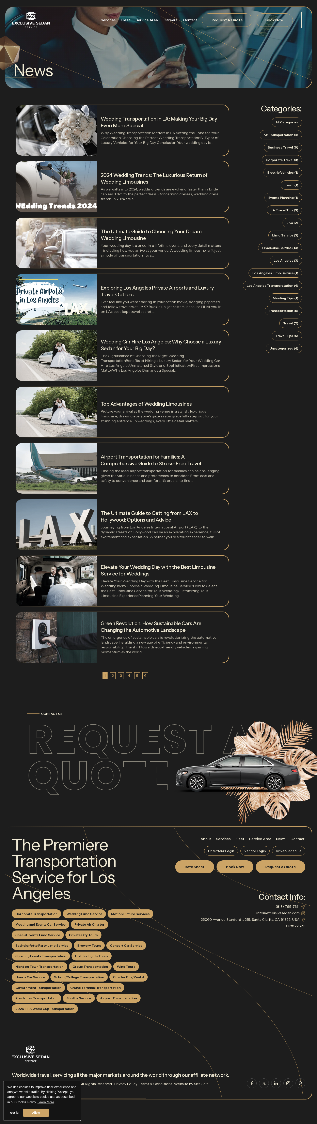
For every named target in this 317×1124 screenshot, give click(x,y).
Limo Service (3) (285, 235)
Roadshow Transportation (36, 998)
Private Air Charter (90, 924)
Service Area (147, 20)
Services (108, 20)
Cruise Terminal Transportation (95, 988)
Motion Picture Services (130, 914)
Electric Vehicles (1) (282, 172)
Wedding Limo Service (84, 914)
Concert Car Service (126, 945)
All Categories (286, 122)
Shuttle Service (78, 998)
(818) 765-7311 (288, 906)
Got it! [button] (14, 1112)
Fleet (125, 20)
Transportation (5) (283, 311)
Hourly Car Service (30, 977)
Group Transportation (90, 967)
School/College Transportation (79, 977)
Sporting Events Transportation (40, 956)
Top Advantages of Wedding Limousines (146, 404)
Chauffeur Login (221, 851)
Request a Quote (140, 757)
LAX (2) (292, 223)
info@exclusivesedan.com (278, 913)
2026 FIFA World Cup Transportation (44, 1009)
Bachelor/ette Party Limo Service (41, 945)
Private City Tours (83, 935)
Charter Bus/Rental (128, 977)
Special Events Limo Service (37, 935)
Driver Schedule (288, 851)
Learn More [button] (45, 1102)
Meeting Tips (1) (285, 298)
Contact (190, 20)
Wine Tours (126, 967)
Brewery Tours (89, 945)
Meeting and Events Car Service (40, 924)
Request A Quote (227, 20)
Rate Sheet (195, 867)
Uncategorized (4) (284, 348)
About (206, 839)
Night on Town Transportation (39, 967)
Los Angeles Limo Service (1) (275, 273)
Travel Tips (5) (286, 336)
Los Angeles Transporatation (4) (272, 285)
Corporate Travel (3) (282, 160)
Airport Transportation (118, 998)
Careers (170, 20)
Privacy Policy (125, 1084)
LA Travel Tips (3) (284, 210)
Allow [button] (36, 1112)
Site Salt (201, 1084)
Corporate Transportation (36, 914)
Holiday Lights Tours (91, 956)
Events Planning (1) (283, 198)
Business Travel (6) (283, 147)
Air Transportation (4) (281, 135)
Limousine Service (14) (280, 248)
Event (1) (291, 185)
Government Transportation (38, 988)
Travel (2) (290, 323)
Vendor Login (255, 851)
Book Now (274, 20)
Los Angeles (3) (286, 260)
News (281, 839)
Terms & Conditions (155, 1084)
